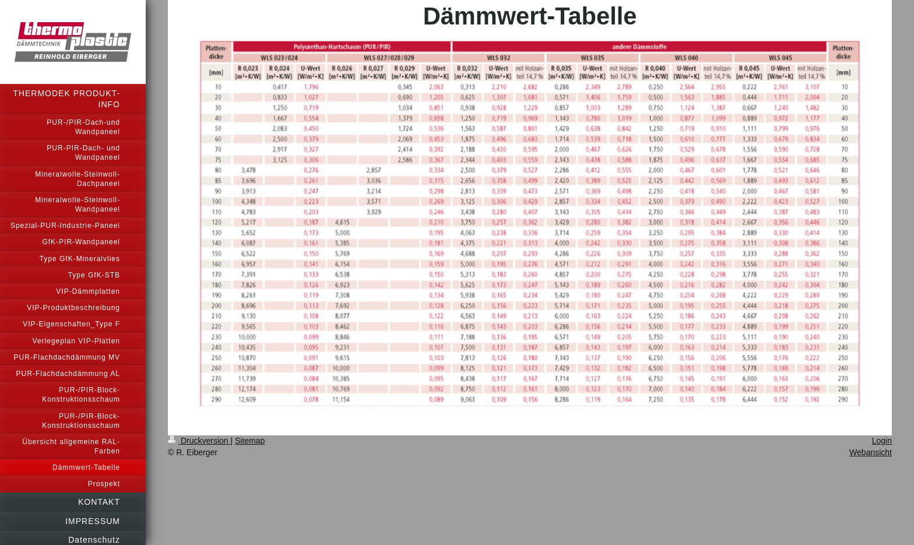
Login (882, 440)
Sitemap (250, 440)
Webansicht (870, 452)
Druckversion (199, 440)
